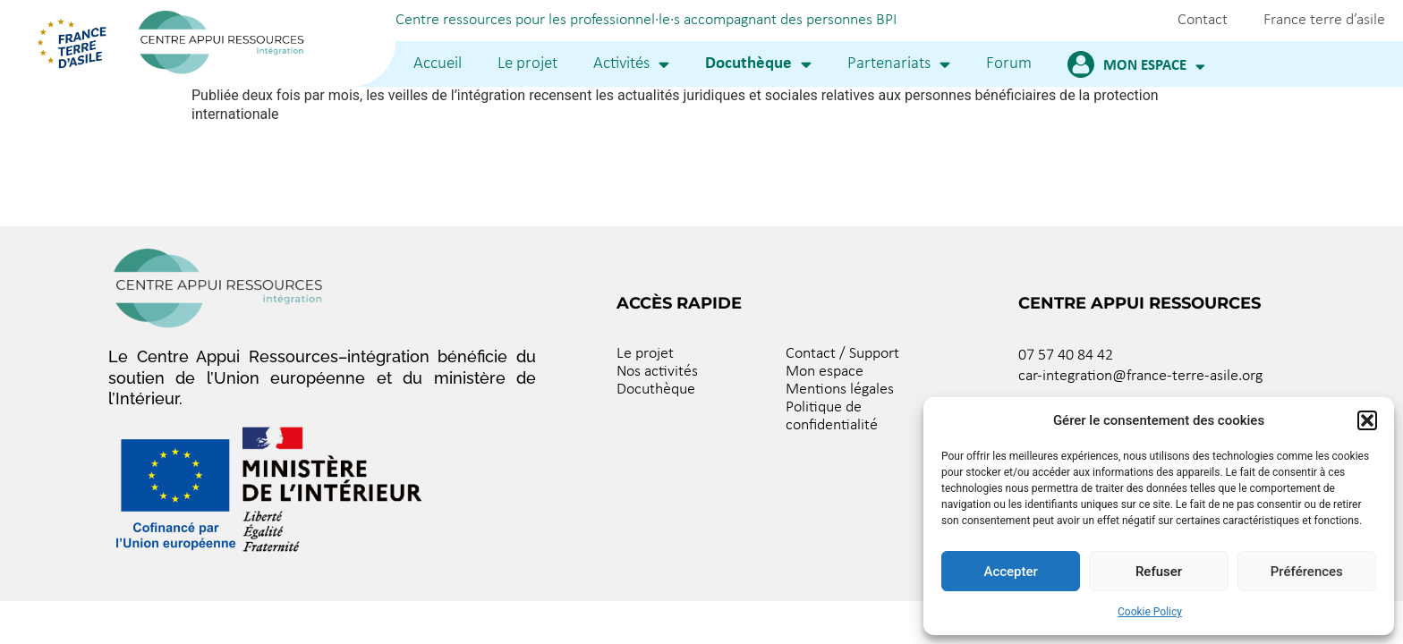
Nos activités (657, 371)
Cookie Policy (1150, 612)
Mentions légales (840, 389)
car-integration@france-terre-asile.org (1140, 376)
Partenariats (898, 64)
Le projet (527, 63)
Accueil (437, 63)
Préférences (1307, 572)
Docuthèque (758, 64)
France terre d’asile (1324, 20)
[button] (1367, 420)
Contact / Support (842, 353)
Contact (1203, 20)
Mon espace (1154, 66)
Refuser (1158, 572)
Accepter (1010, 572)
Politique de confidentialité (832, 416)
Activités (631, 64)
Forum (1009, 63)
